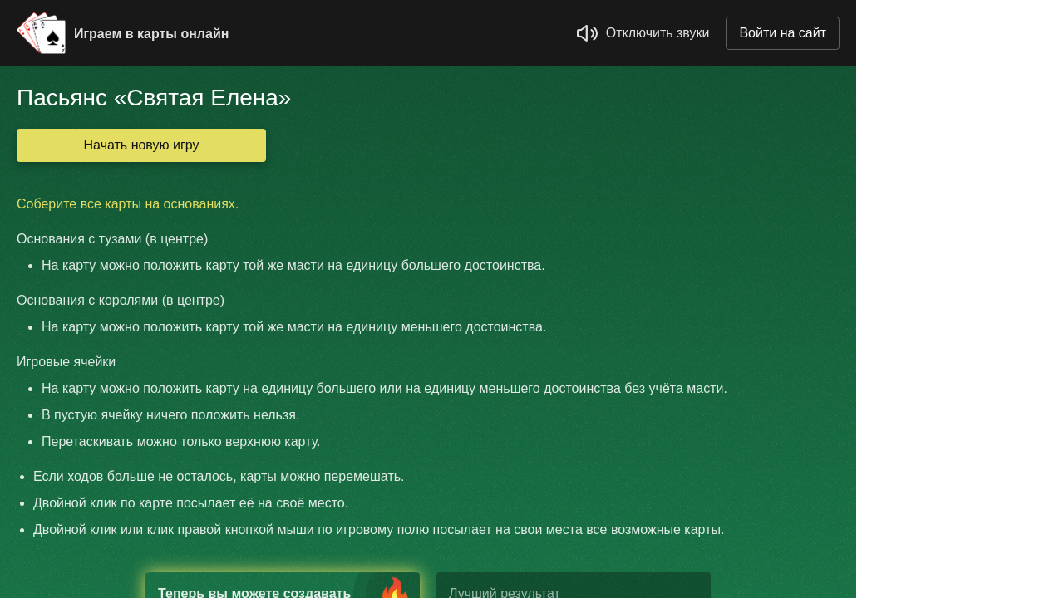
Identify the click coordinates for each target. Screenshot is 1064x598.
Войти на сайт (782, 33)
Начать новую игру (142, 145)
